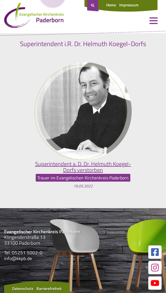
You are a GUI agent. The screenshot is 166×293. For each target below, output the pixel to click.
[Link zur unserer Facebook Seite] (155, 252)
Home (111, 5)
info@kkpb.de (18, 258)
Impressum (129, 5)
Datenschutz (22, 288)
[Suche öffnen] (93, 6)
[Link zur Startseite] (34, 16)
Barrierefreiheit (49, 288)
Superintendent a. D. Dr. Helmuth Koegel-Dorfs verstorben (83, 167)
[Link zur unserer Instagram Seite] (155, 267)
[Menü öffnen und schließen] (153, 21)
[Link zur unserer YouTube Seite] (155, 283)
